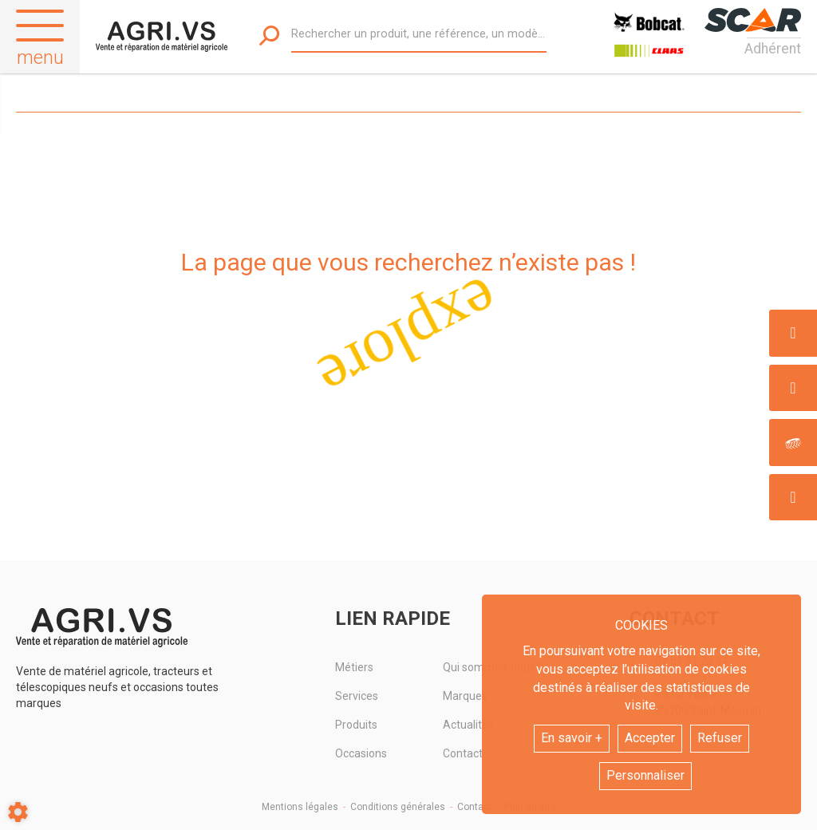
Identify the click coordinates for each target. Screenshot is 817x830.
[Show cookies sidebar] (18, 812)
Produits (356, 724)
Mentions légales (300, 806)
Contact (474, 806)
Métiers (354, 667)
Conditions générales (397, 806)
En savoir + (571, 737)
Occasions (361, 753)
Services (356, 696)
